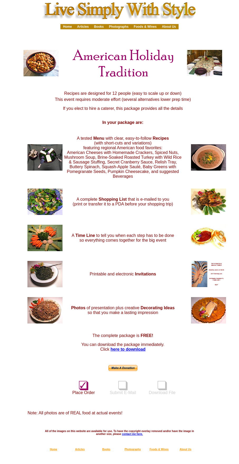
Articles (83, 27)
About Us (169, 27)
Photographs (118, 27)
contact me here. (132, 434)
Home (67, 27)
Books (99, 27)
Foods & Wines (145, 27)
